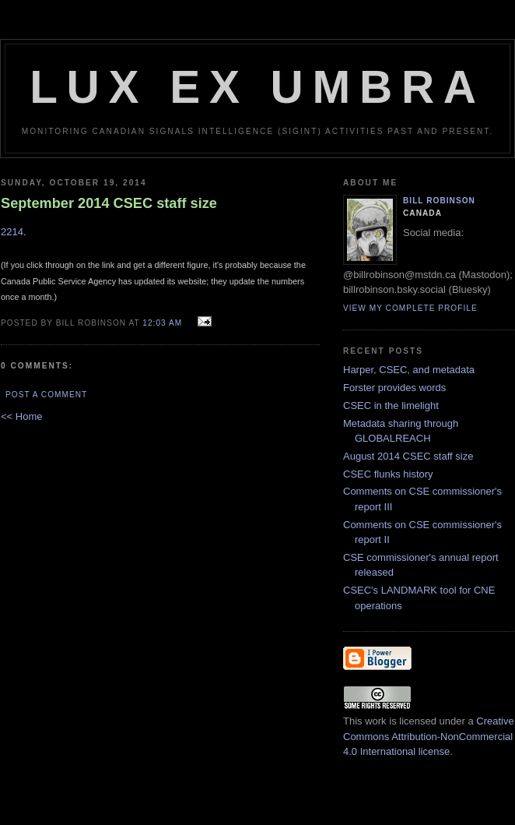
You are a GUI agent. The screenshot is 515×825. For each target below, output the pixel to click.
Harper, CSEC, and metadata (409, 369)
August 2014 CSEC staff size (408, 456)
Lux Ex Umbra (257, 87)
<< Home (21, 416)
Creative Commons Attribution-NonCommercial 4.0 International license (428, 736)
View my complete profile (410, 308)
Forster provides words (394, 387)
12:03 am (162, 323)
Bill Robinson (439, 200)
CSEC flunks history (388, 474)
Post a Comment (46, 394)
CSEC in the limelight (391, 405)
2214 (12, 232)
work (375, 721)
